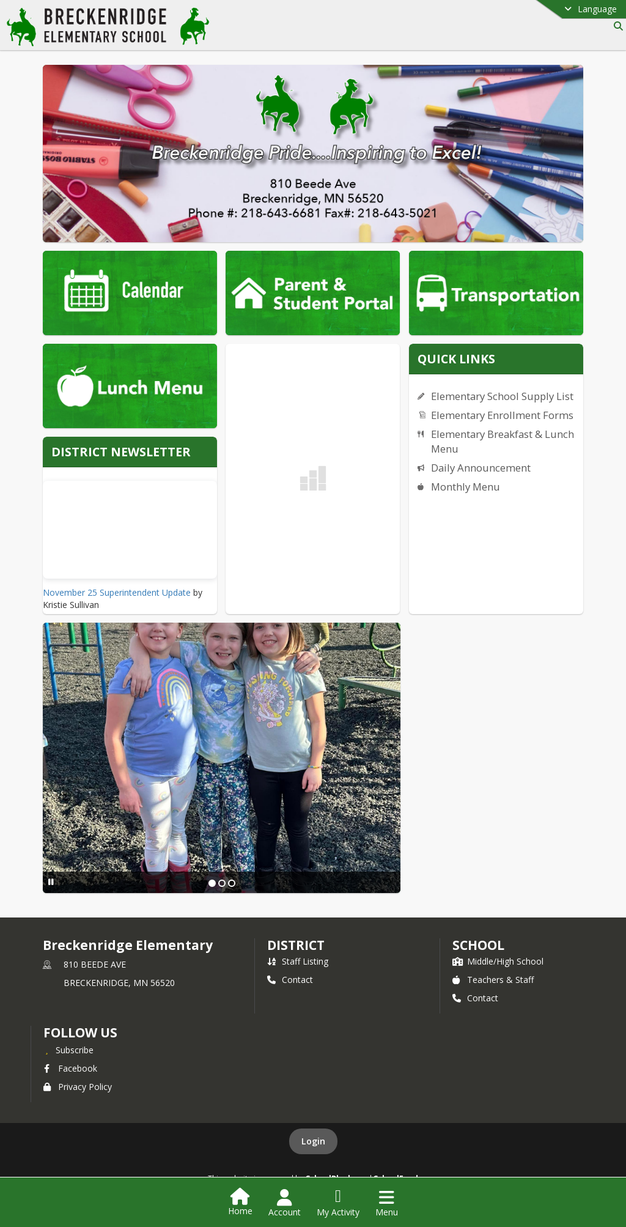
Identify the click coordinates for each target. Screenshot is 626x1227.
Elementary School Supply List (502, 396)
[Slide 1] (212, 883)
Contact (290, 979)
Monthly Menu (465, 487)
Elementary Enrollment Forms (502, 415)
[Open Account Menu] (284, 1203)
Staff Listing (297, 961)
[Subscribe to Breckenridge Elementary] (68, 1049)
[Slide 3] (231, 883)
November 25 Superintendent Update (117, 592)
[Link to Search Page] (616, 26)
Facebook (70, 1068)
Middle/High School (497, 961)
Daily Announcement (481, 468)
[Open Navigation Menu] (386, 1203)
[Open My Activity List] (338, 1203)
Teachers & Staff (493, 979)
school (478, 945)
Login (313, 1141)
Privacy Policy (77, 1086)
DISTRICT (296, 945)
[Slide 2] (222, 883)
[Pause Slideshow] (51, 882)
